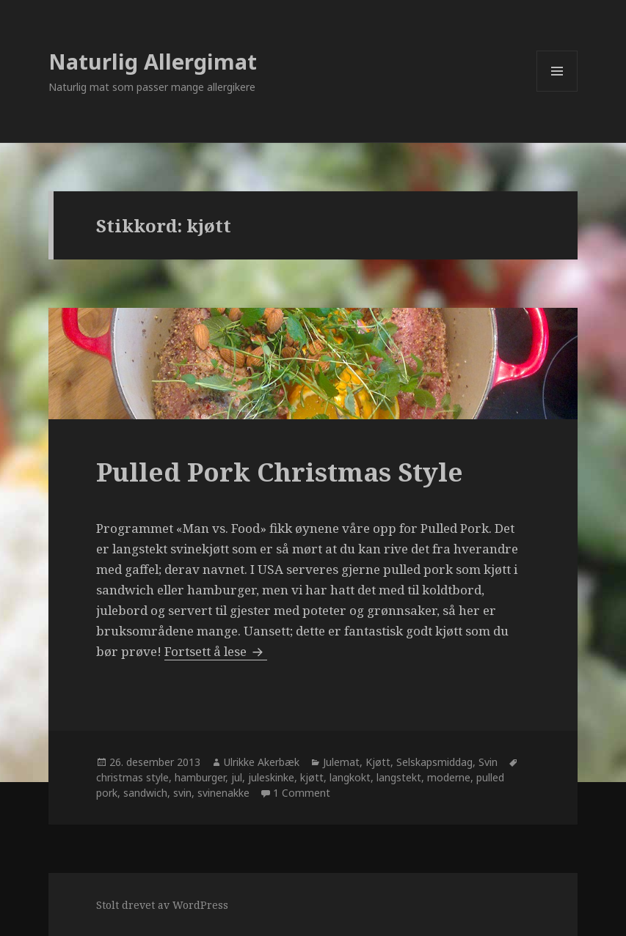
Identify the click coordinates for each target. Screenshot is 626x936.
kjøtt (312, 777)
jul (236, 777)
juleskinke (271, 777)
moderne (448, 777)
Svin (488, 762)
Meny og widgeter (557, 91)
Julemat (341, 762)
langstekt (398, 777)
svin (182, 793)
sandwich (145, 793)
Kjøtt (377, 762)
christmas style (132, 777)
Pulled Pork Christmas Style (279, 471)
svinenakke (223, 793)
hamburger (200, 777)
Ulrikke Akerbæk (261, 762)
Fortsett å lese (215, 651)
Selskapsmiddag (434, 762)
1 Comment (301, 793)
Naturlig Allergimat (152, 61)
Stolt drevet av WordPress (162, 905)
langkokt (350, 777)
